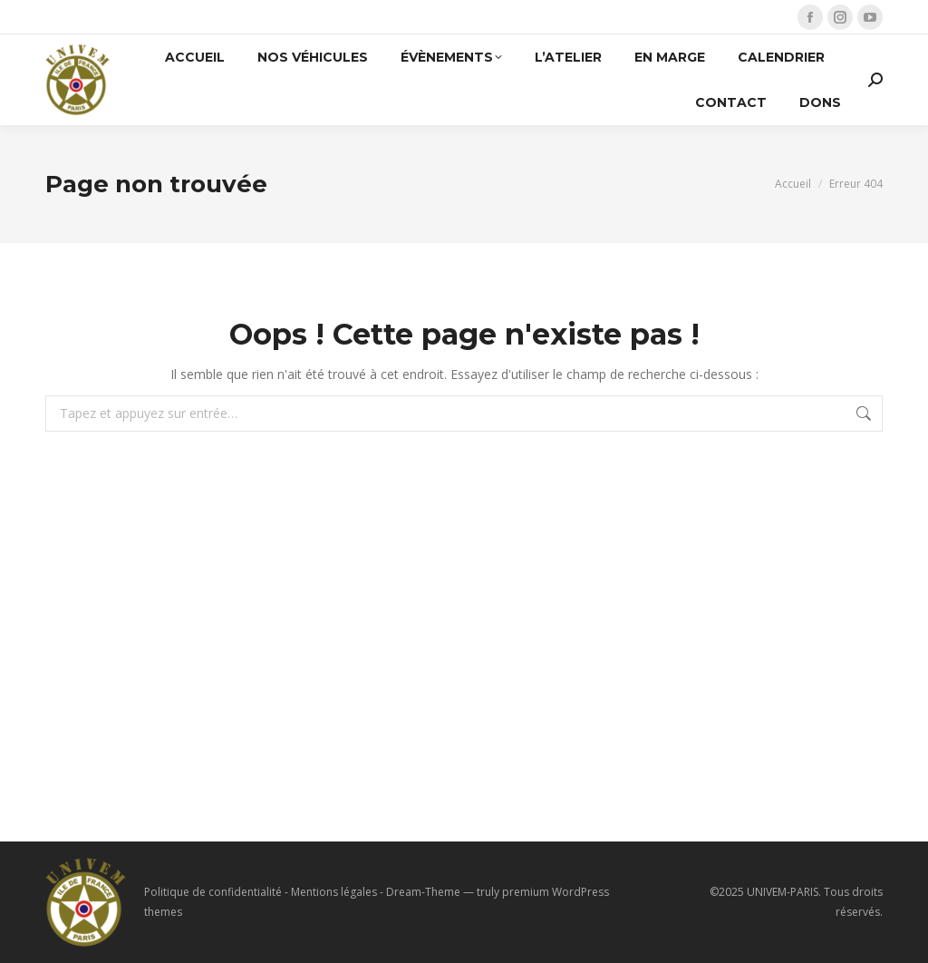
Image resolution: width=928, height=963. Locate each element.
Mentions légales (334, 892)
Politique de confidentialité (213, 892)
